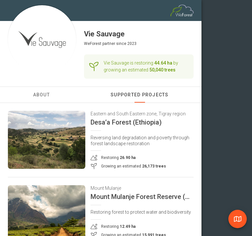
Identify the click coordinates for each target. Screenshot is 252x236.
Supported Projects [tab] (140, 94)
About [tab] (41, 94)
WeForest (92, 43)
